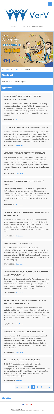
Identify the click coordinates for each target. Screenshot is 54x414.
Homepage (6, 69)
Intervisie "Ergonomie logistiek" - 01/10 (26, 127)
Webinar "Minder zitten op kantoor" (25, 153)
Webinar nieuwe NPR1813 (18, 243)
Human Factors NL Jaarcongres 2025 (25, 331)
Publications (17, 69)
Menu (50, 4)
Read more (19, 120)
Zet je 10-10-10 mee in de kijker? (22, 359)
